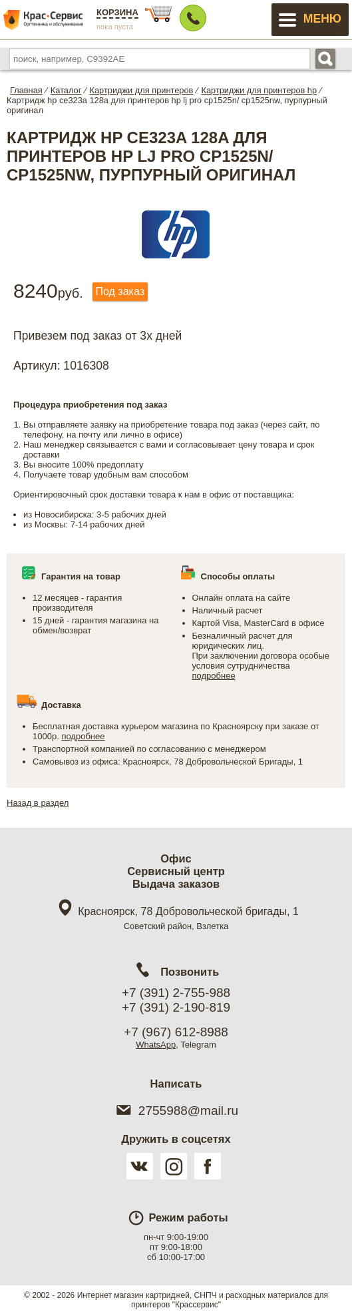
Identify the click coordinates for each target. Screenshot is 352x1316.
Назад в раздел (38, 803)
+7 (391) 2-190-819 (176, 1007)
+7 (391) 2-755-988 (176, 993)
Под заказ (120, 291)
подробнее (214, 676)
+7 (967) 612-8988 (176, 1032)
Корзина (117, 12)
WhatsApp (156, 1045)
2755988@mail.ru (176, 1111)
